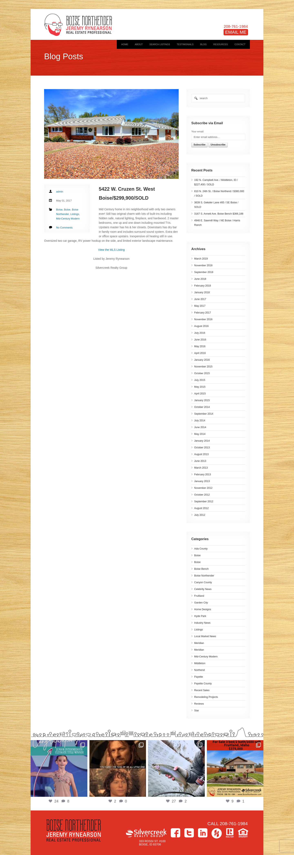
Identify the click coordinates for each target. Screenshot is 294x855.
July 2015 (199, 380)
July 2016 (199, 332)
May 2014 (199, 434)
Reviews (199, 703)
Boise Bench (201, 568)
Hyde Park (200, 616)
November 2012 (203, 488)
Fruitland (199, 595)
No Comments (64, 227)
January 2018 (202, 292)
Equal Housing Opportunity (243, 832)
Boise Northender (204, 575)
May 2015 (199, 386)
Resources (220, 44)
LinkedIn (202, 832)
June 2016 (200, 339)
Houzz (217, 833)
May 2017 (199, 305)
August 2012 (201, 508)
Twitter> (189, 832)
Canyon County (203, 582)
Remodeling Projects (206, 697)
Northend (199, 670)
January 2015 (202, 400)
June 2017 (200, 299)
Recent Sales (201, 690)
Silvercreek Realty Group (146, 832)
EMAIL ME (235, 32)
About (139, 44)
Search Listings (159, 44)
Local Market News (205, 636)
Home (124, 44)
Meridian (199, 643)
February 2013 (202, 474)
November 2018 (203, 265)
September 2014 (203, 413)
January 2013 (202, 481)
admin (59, 191)
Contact (240, 44)
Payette (198, 676)
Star (196, 710)
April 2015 (200, 393)
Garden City (201, 602)
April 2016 (200, 353)
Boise (197, 555)
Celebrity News (203, 589)
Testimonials (185, 44)
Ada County (201, 548)
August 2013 (201, 454)
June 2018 (200, 279)
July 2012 (199, 515)
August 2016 (201, 326)
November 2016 (203, 319)
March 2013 (201, 467)
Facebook (175, 832)
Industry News (202, 622)
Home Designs (202, 609)
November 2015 (203, 366)
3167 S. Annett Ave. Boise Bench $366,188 (218, 213)
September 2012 (203, 501)
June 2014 (200, 427)
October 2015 (202, 373)
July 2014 (199, 420)
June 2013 (200, 461)
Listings (198, 629)
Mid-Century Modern (206, 656)
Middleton (199, 663)
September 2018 (203, 272)
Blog (203, 44)
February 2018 (202, 285)
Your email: (197, 131)
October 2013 (202, 447)
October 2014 (202, 407)
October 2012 (202, 494)
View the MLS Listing (111, 249)
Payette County (203, 683)
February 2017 (202, 312)
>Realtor (230, 832)
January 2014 (202, 440)
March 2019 (201, 258)
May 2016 (199, 346)
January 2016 (202, 359)
